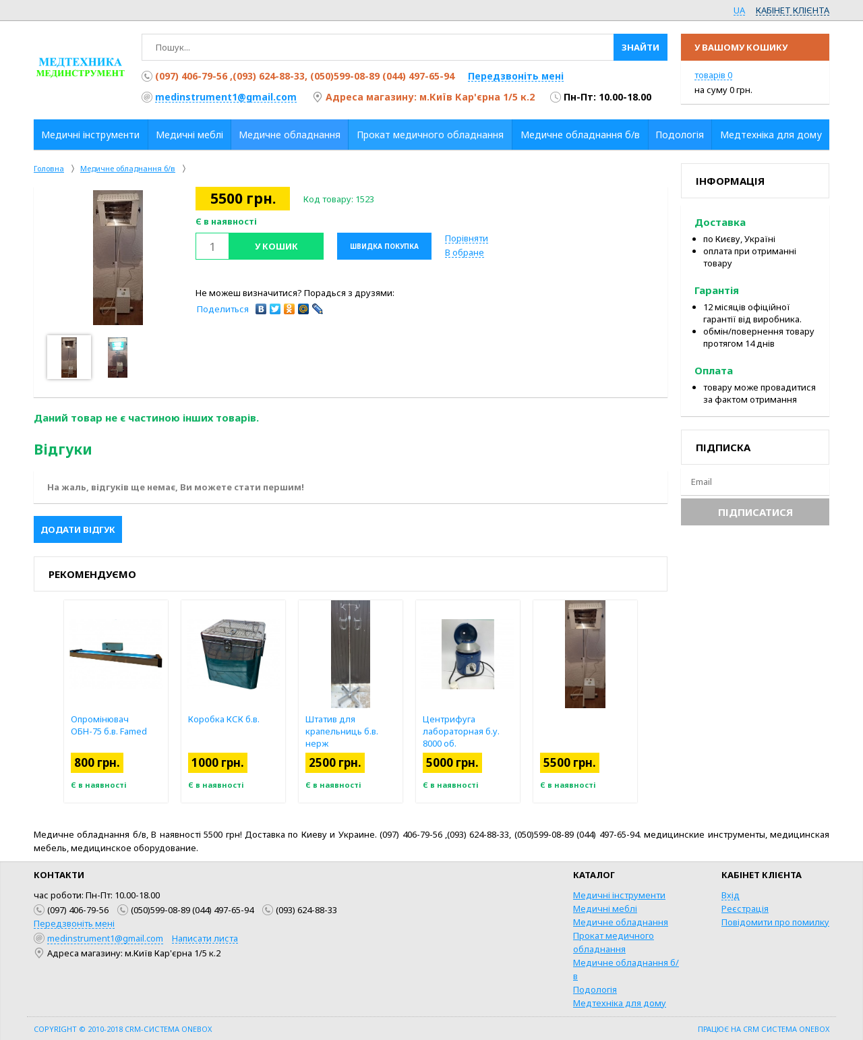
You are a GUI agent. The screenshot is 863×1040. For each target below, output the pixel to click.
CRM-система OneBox (168, 1029)
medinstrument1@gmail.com (226, 96)
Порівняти (466, 238)
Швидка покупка (384, 246)
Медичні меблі (605, 908)
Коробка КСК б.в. (224, 719)
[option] (118, 257)
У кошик (276, 246)
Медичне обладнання (620, 922)
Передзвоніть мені (516, 75)
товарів (713, 75)
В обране (464, 252)
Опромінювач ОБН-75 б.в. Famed (109, 725)
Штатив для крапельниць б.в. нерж (341, 731)
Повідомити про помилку (775, 922)
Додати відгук (77, 529)
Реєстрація (745, 908)
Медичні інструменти (619, 895)
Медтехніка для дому (619, 1003)
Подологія (595, 989)
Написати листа (205, 938)
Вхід (730, 895)
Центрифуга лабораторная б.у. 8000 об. (461, 731)
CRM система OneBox (786, 1029)
